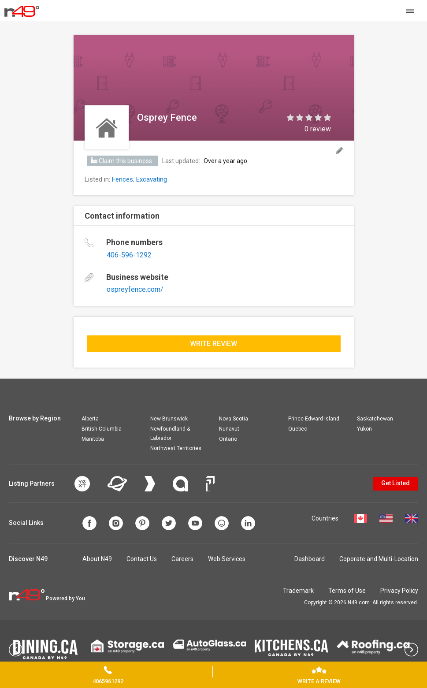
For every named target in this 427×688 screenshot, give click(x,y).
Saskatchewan (375, 419)
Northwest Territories (175, 448)
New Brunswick (169, 419)
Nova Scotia (233, 419)
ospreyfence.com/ (135, 289)
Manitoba (93, 439)
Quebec (297, 429)
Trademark (298, 590)
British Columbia (102, 429)
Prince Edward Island (313, 419)
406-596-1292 (129, 255)
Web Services (226, 558)
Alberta (90, 419)
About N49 (97, 558)
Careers (182, 558)
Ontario (228, 439)
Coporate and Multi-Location (378, 558)
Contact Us (141, 558)
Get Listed (395, 483)
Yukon (364, 429)
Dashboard (309, 558)
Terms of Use (347, 590)
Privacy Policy (399, 590)
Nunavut (229, 429)
